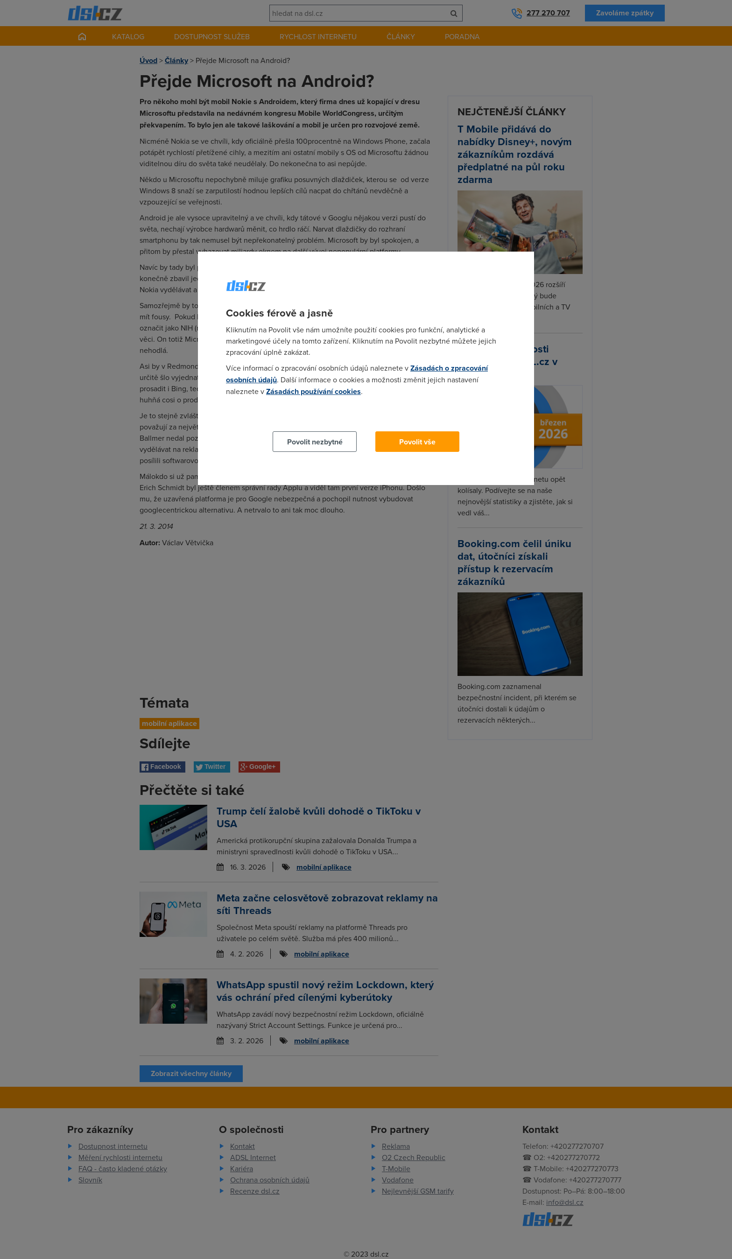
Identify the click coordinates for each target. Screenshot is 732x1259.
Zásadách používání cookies (313, 391)
